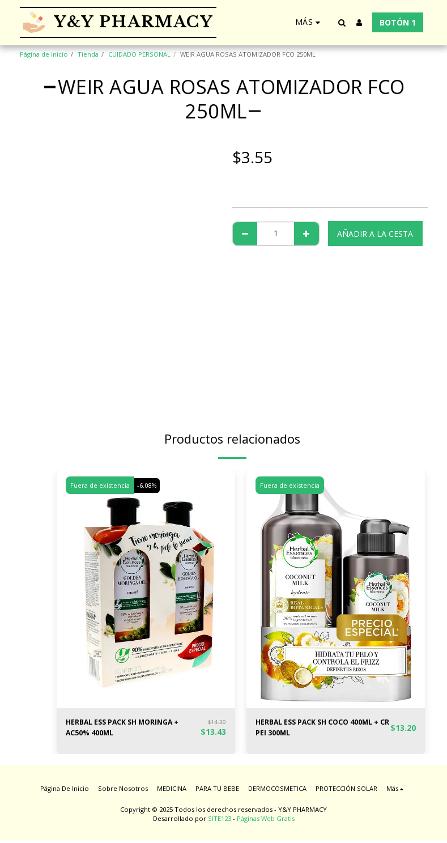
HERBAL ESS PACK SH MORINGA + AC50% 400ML (131, 729)
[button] (342, 23)
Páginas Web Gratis (266, 821)
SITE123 (219, 821)
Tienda (88, 54)
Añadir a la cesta (375, 233)
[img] (146, 589)
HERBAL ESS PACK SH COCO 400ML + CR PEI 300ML (323, 729)
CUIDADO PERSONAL (139, 54)
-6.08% (149, 485)
